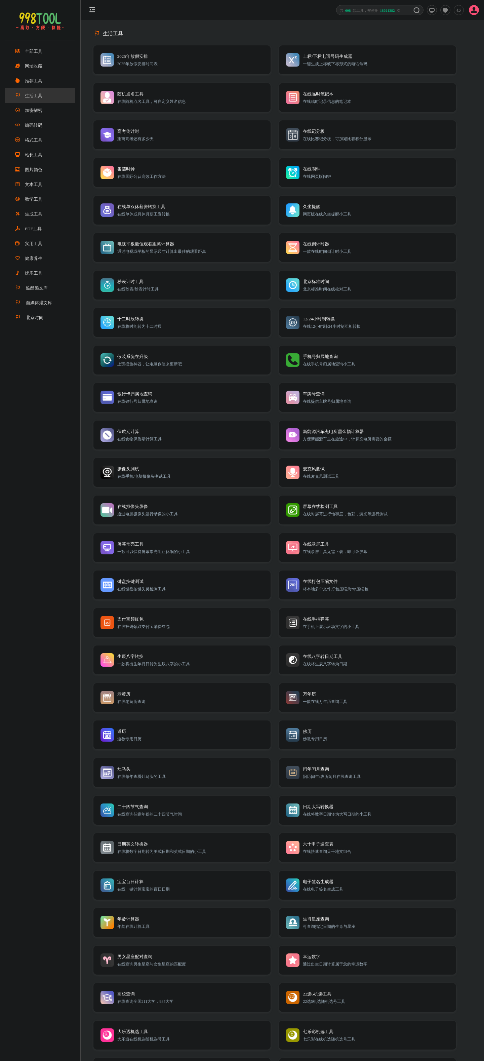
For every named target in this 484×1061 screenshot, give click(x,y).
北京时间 (29, 317)
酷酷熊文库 (31, 287)
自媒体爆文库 (33, 302)
